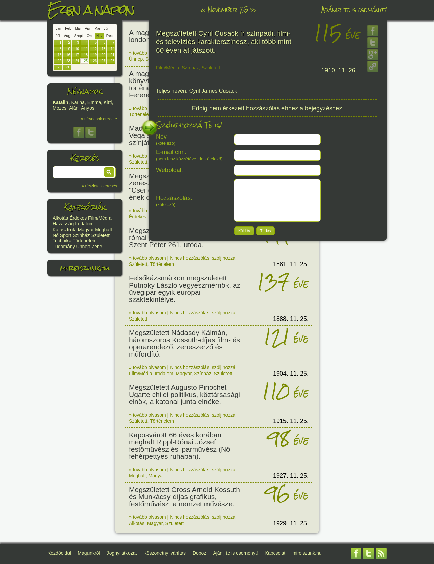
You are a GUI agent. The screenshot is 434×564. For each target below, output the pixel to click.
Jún (106, 28)
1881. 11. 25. (291, 264)
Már (78, 28)
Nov (99, 36)
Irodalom (84, 223)
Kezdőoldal (59, 553)
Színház (81, 235)
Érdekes (78, 218)
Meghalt (103, 229)
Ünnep (83, 246)
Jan (58, 28)
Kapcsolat (275, 553)
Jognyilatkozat (122, 553)
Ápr (88, 28)
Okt (89, 36)
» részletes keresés (99, 186)
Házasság (63, 223)
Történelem (85, 240)
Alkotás (60, 218)
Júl (58, 36)
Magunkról (89, 553)
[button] (109, 172)
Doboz (199, 553)
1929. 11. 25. (291, 523)
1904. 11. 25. (291, 373)
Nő (56, 235)
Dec (109, 36)
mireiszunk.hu (85, 267)
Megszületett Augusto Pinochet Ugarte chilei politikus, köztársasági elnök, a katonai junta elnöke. (184, 394)
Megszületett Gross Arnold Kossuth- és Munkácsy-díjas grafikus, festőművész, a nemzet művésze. (185, 496)
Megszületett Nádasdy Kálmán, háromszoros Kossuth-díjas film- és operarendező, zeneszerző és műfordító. (184, 343)
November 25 (228, 9)
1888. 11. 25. (291, 318)
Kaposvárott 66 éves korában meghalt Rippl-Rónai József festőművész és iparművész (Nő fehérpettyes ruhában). (179, 445)
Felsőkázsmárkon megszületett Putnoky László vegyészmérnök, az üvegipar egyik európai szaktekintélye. (184, 288)
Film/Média (99, 218)
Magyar (86, 229)
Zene (97, 246)
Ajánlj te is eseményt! (354, 9)
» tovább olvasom (147, 53)
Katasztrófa (65, 229)
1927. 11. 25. (291, 475)
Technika (62, 240)
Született (100, 235)
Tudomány (64, 246)
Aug (67, 36)
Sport (65, 235)
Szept (78, 36)
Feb (68, 28)
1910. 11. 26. (339, 70)
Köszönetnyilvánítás (164, 553)
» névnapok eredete (99, 118)
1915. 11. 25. (291, 421)
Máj (97, 28)
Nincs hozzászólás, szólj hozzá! (203, 258)
